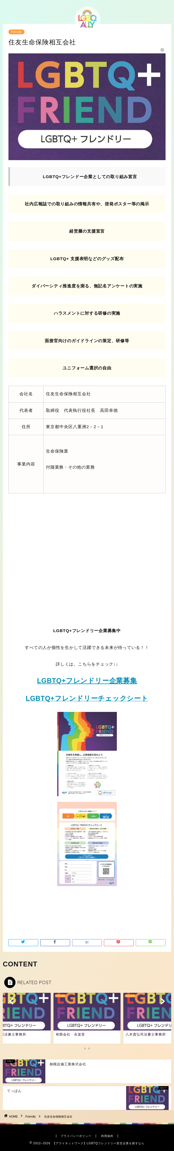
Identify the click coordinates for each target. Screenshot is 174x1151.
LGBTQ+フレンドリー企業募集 (87, 680)
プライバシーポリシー (76, 1136)
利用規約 (107, 1136)
